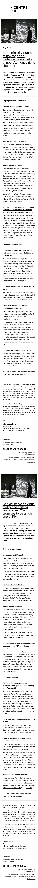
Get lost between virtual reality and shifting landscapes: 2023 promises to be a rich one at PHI (19, 510)
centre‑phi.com (14, 459)
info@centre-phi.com (29, 454)
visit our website (17, 711)
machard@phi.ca (21, 430)
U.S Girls (29, 788)
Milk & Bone (20, 363)
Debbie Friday (17, 788)
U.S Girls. (12, 366)
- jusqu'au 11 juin (26, 212)
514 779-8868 (10, 430)
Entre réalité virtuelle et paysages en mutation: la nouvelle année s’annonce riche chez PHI (19, 59)
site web (30, 278)
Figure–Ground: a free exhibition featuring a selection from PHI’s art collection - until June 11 (19, 646)
